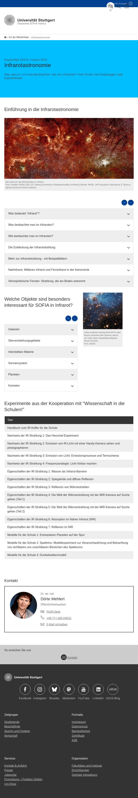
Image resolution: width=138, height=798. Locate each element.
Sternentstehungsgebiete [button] (24, 338)
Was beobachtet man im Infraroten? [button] (31, 222)
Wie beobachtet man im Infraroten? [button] (30, 233)
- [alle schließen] (130, 200)
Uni (117, 3)
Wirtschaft (10, 733)
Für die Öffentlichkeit (17, 36)
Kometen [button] (14, 383)
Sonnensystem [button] (17, 360)
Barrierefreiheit (81, 728)
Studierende (11, 719)
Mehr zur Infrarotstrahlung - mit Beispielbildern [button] (37, 256)
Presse (8, 767)
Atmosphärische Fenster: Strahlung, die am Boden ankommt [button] (46, 278)
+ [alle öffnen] (124, 200)
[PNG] (103, 308)
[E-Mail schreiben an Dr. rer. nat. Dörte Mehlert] (54, 622)
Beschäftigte (12, 724)
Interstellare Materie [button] (21, 349)
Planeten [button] (14, 372)
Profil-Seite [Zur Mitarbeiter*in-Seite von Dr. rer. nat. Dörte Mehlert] (53, 609)
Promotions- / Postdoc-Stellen (23, 777)
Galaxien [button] (14, 326)
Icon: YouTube (83, 687)
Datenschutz (80, 724)
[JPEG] (69, 146)
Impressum (79, 719)
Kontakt (69, 655)
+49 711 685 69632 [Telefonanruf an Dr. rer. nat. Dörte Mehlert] (59, 615)
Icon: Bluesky (54, 687)
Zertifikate (78, 733)
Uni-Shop (10, 781)
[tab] (69, 211)
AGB (74, 738)
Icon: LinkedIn (98, 687)
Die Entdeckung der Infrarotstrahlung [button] (31, 245)
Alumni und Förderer (17, 728)
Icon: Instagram (39, 687)
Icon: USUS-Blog (112, 687)
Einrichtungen (80, 767)
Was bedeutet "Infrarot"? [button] (24, 211)
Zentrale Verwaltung (84, 772)
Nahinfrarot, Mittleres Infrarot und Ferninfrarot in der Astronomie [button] (48, 267)
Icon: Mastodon (69, 687)
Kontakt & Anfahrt (15, 763)
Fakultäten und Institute (87, 763)
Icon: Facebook (25, 687)
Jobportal (10, 772)
